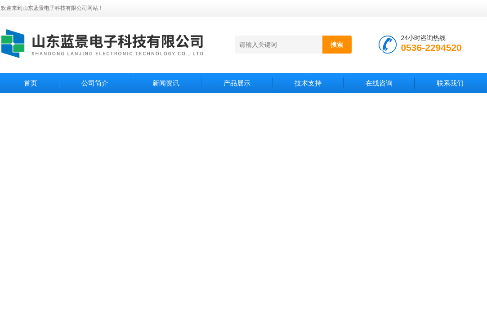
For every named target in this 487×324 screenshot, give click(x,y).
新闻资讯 (165, 83)
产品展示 (236, 83)
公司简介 (94, 83)
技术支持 (308, 83)
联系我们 (450, 83)
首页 (30, 83)
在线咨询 (379, 83)
